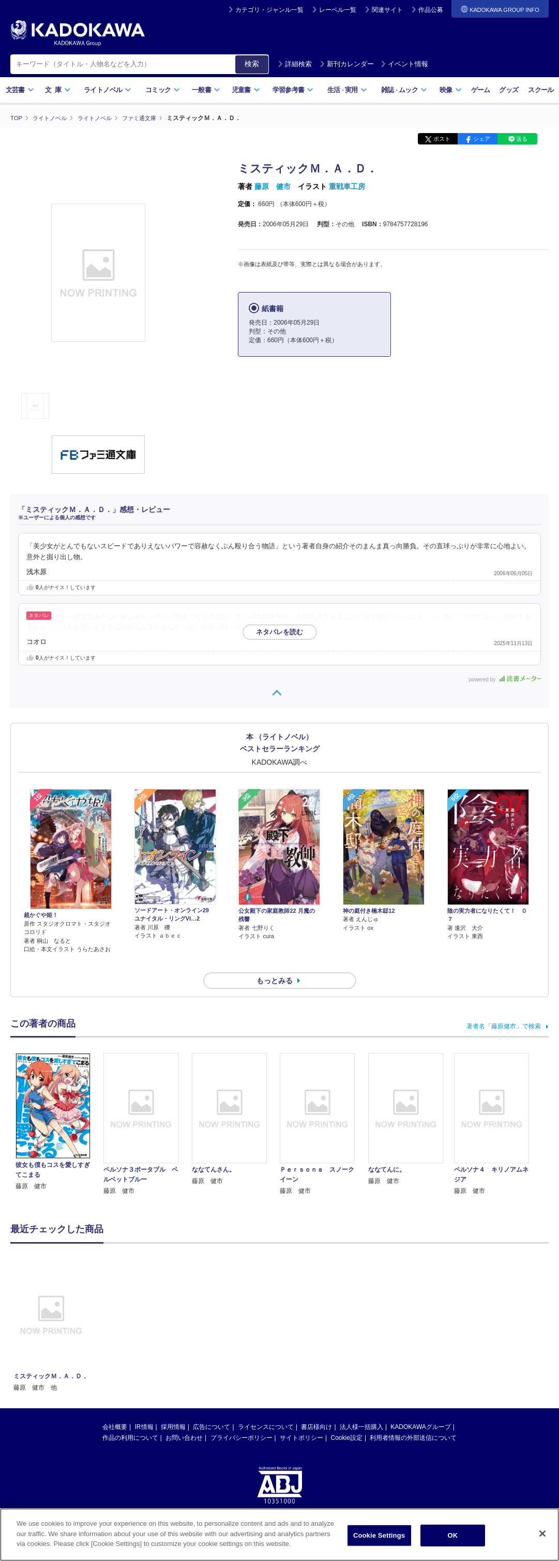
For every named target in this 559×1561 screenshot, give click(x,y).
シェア (481, 139)
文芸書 (20, 90)
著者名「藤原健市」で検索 (503, 1007)
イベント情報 (404, 64)
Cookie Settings (379, 1535)
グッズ (508, 90)
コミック (162, 90)
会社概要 (114, 1408)
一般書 (206, 90)
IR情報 (144, 1408)
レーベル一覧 (337, 9)
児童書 (246, 90)
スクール (540, 90)
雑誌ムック (404, 90)
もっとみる (274, 962)
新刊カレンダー (347, 64)
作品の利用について (130, 1419)
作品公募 (430, 9)
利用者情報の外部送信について (413, 1419)
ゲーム (480, 90)
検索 (252, 64)
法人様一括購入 (361, 1408)
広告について (211, 1408)
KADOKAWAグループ (420, 1408)
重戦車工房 (347, 186)
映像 (451, 90)
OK (453, 1535)
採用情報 (173, 1408)
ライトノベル (107, 90)
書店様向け (316, 1408)
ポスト (441, 139)
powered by (505, 679)
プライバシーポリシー (241, 1419)
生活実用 (347, 90)
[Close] (542, 1533)
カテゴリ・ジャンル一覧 (269, 9)
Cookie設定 (346, 1419)
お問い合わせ (184, 1419)
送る (521, 139)
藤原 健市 (272, 186)
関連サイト (387, 9)
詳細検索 (295, 64)
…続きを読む (250, 626)
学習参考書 (293, 90)
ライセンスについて (266, 1408)
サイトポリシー (301, 1419)
